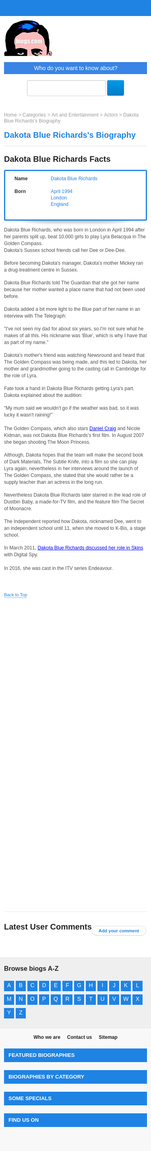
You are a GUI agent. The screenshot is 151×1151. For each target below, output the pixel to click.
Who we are (46, 1037)
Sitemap (108, 1037)
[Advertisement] (75, 680)
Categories (34, 115)
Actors (111, 115)
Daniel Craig (102, 428)
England (59, 204)
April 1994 (61, 191)
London (59, 198)
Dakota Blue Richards (74, 178)
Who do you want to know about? (75, 68)
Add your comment (119, 930)
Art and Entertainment (75, 115)
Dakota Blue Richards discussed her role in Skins (90, 548)
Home (10, 115)
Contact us (79, 1037)
